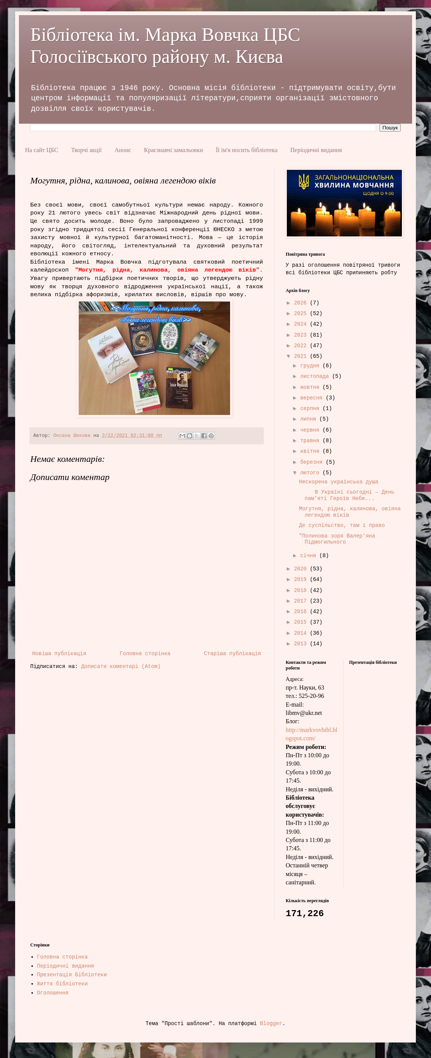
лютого (311, 473)
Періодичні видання (316, 150)
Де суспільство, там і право (342, 525)
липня (309, 419)
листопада (316, 376)
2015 (302, 622)
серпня (311, 408)
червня (311, 430)
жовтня (311, 387)
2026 (302, 303)
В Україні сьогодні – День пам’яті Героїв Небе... (346, 495)
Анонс (123, 150)
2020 (302, 569)
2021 (302, 356)
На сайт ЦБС (41, 150)
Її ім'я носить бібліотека (246, 150)
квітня (311, 451)
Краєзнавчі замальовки (173, 150)
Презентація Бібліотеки (72, 975)
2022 (302, 346)
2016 (302, 612)
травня (311, 441)
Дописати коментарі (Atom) (120, 666)
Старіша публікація (232, 654)
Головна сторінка (145, 654)
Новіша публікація (59, 654)
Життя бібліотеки (62, 984)
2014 (302, 633)
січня (309, 556)
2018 (302, 590)
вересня (312, 398)
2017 (302, 601)
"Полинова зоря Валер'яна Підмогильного (337, 539)
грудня (311, 366)
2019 (302, 579)
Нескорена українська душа (338, 482)
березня (312, 462)
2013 (302, 644)
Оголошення (53, 993)
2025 (302, 314)
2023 (302, 335)
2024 (302, 324)
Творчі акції (86, 150)
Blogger (271, 1024)
